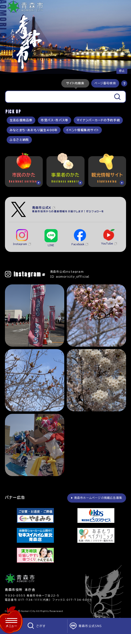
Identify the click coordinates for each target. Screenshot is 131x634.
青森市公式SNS (90, 626)
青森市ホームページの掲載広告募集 (98, 497)
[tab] (75, 83)
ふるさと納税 (19, 139)
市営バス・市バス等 (54, 120)
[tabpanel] (65, 97)
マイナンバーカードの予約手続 (98, 120)
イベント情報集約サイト (82, 130)
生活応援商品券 (21, 120)
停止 (122, 70)
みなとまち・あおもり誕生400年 (34, 130)
